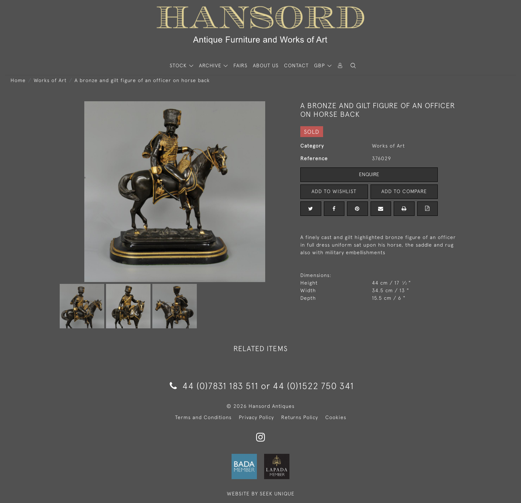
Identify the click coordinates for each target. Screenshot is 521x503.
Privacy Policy (256, 417)
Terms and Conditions (203, 417)
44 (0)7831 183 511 (214, 385)
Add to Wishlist (334, 191)
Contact (296, 65)
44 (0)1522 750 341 (313, 385)
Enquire (369, 174)
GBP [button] (320, 65)
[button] (353, 65)
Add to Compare (404, 191)
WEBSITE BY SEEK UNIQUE (261, 493)
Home (18, 80)
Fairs (240, 65)
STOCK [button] (179, 65)
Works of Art (50, 80)
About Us (266, 65)
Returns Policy (299, 417)
